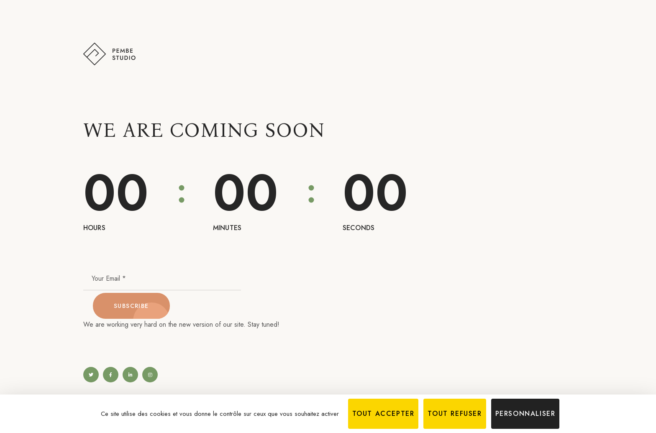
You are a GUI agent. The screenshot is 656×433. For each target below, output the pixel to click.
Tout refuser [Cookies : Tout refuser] (455, 413)
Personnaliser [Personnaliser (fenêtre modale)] (525, 413)
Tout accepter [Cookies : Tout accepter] (383, 413)
